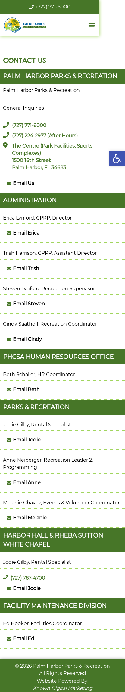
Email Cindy (27, 339)
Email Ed (23, 638)
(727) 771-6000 (62, 7)
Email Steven (29, 304)
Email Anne (27, 482)
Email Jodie (27, 440)
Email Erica (26, 233)
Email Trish (26, 268)
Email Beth (26, 389)
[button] (117, 158)
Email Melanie (30, 518)
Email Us (23, 183)
